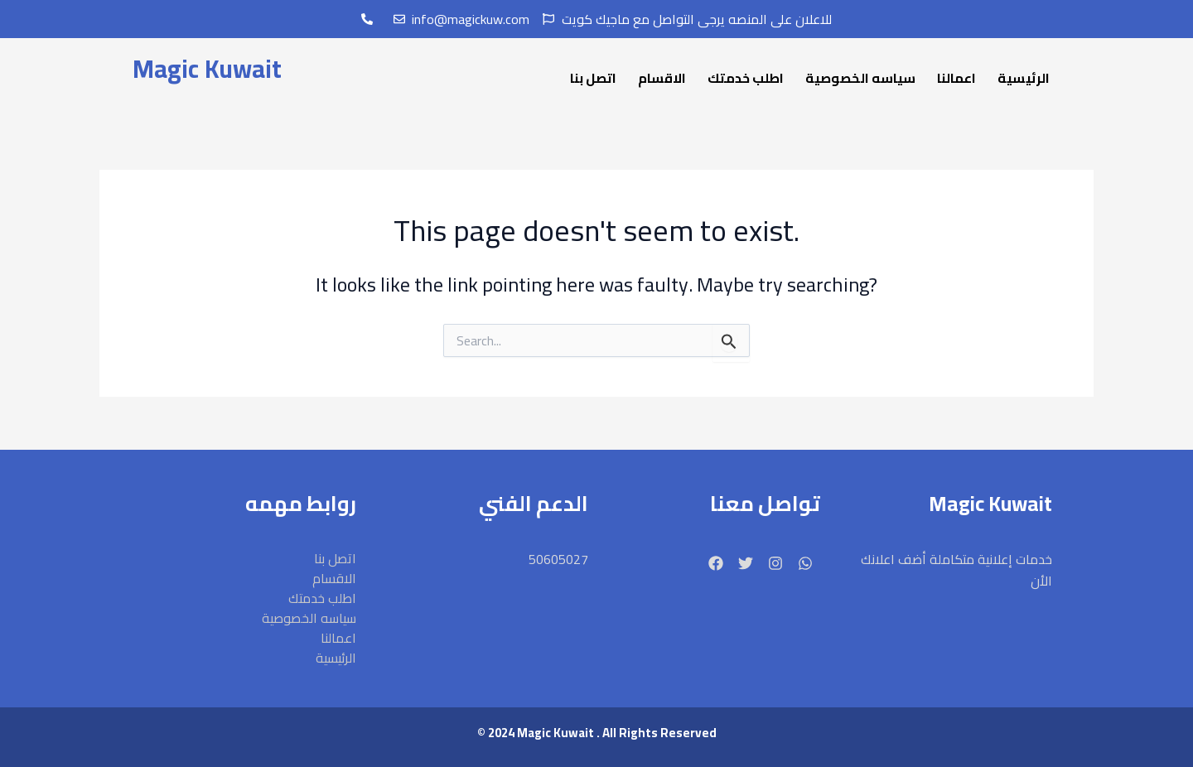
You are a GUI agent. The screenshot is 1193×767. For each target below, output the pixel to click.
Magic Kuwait (207, 69)
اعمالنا (956, 77)
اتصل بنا (593, 77)
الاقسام (662, 77)
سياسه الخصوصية (860, 77)
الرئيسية (1023, 77)
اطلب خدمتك (746, 77)
